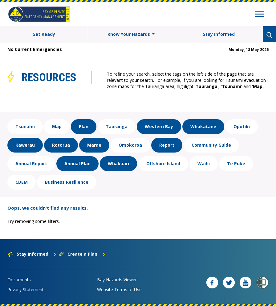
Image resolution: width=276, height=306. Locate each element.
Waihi (203, 163)
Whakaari (118, 163)
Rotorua (61, 145)
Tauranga (117, 126)
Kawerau (25, 145)
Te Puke (236, 163)
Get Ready (43, 34)
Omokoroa (130, 145)
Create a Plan (82, 254)
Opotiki (241, 126)
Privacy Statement (25, 289)
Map (57, 126)
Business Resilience (66, 182)
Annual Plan (77, 163)
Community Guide (211, 145)
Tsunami (25, 126)
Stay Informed (219, 34)
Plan (83, 126)
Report (166, 145)
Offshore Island (163, 163)
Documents (19, 280)
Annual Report (31, 163)
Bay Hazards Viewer (117, 280)
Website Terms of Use (119, 289)
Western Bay (159, 126)
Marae (94, 145)
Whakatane (203, 126)
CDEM (21, 182)
